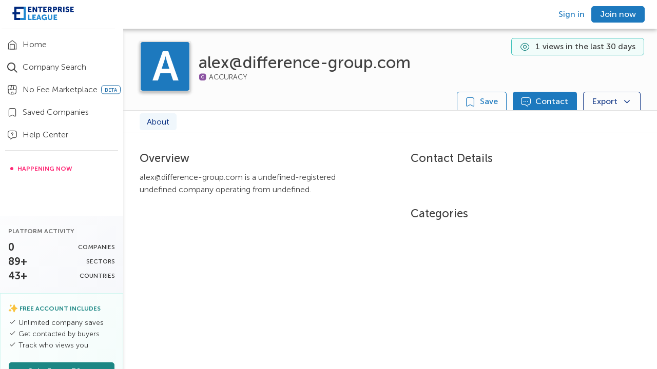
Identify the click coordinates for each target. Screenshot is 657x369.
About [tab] (158, 122)
